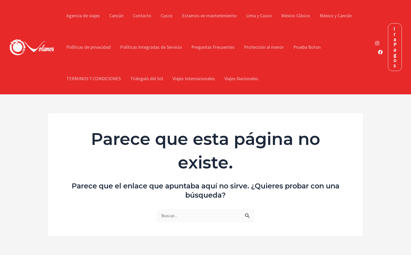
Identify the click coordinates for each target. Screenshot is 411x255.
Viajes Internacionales (193, 78)
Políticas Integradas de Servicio (151, 47)
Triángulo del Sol (146, 78)
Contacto (142, 16)
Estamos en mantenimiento (209, 16)
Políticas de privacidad (88, 47)
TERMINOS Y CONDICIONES (93, 78)
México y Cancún (336, 16)
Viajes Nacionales (241, 78)
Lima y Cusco (259, 16)
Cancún (116, 16)
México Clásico (295, 16)
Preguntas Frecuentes (213, 47)
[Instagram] (377, 43)
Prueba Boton (307, 47)
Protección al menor (264, 47)
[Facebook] (380, 52)
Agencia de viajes (83, 16)
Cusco (166, 16)
